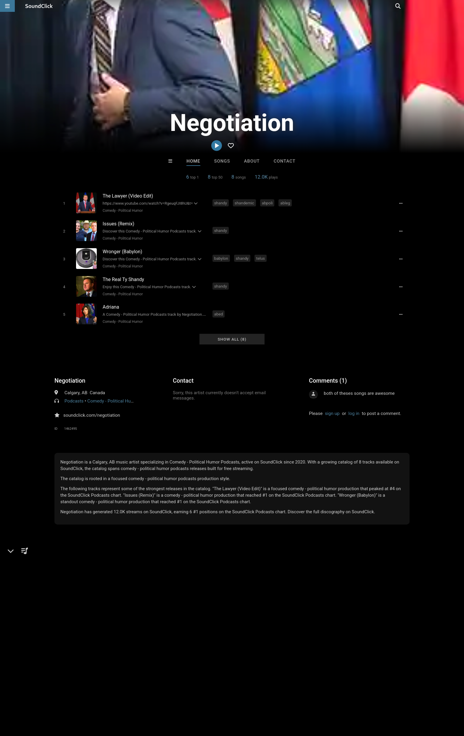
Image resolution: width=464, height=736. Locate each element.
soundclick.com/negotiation (91, 410)
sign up (332, 409)
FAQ (35, 700)
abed (219, 310)
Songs (222, 161)
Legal (169, 700)
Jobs (91, 700)
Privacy (151, 700)
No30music (208, 610)
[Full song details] (402, 203)
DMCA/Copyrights (120, 700)
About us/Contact (62, 700)
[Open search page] (458, 6)
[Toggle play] (63, 203)
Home (193, 161)
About (252, 161)
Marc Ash (158, 610)
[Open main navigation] (7, 6)
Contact (285, 161)
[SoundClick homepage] (39, 6)
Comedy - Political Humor (122, 210)
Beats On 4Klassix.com (258, 610)
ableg (286, 202)
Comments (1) (328, 376)
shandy (221, 202)
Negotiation (69, 376)
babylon (222, 256)
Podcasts (74, 396)
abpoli (267, 202)
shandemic (245, 202)
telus (261, 256)
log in (353, 409)
